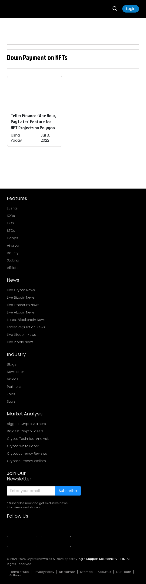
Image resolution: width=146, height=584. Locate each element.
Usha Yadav (16, 138)
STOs (11, 230)
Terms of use (19, 572)
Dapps (12, 238)
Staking (13, 260)
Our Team (123, 572)
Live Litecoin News (21, 334)
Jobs (11, 394)
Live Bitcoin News (21, 297)
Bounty (13, 253)
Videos (12, 379)
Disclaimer (67, 572)
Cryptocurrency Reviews (27, 453)
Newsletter (15, 371)
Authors (15, 575)
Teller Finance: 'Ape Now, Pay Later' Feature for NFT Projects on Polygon (33, 121)
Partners (14, 386)
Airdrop (13, 245)
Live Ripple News (20, 342)
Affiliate (13, 267)
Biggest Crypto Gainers (26, 423)
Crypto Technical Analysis (28, 438)
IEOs (10, 223)
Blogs (11, 364)
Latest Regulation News (26, 327)
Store (11, 401)
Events (12, 208)
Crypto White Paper (23, 446)
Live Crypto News (21, 290)
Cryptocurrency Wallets (26, 461)
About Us (104, 572)
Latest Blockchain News (26, 319)
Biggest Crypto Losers (25, 431)
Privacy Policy (44, 572)
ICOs (11, 215)
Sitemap (86, 572)
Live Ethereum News (23, 305)
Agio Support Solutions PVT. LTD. (102, 559)
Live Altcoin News (21, 312)
